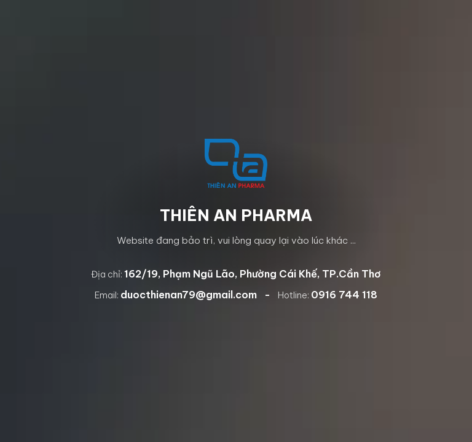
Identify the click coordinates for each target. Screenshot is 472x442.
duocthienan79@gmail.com (188, 295)
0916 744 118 (344, 295)
